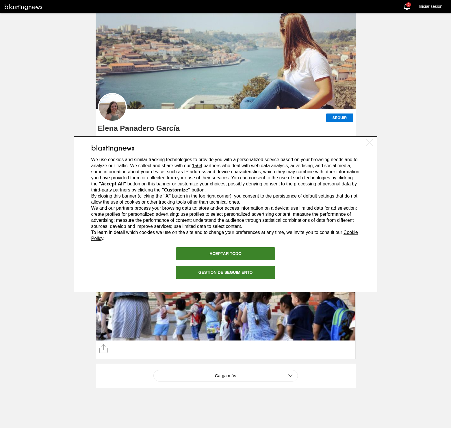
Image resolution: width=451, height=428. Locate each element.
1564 (197, 165)
